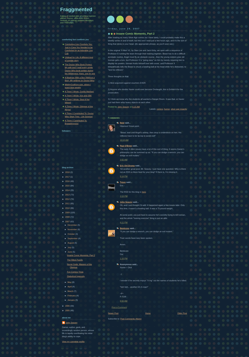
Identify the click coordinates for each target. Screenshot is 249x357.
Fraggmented (76, 9)
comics (160, 109)
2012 (67, 199)
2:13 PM (124, 196)
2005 (67, 310)
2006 (67, 306)
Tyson (123, 182)
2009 (67, 212)
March (71, 291)
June (70, 252)
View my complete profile (73, 341)
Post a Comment (119, 307)
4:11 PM (124, 222)
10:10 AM (124, 140)
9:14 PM (124, 176)
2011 (67, 203)
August (71, 243)
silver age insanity (179, 109)
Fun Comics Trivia (75, 272)
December (73, 225)
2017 (67, 177)
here (144, 192)
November (73, 229)
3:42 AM (124, 160)
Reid (122, 123)
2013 (67, 195)
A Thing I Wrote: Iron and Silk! (78, 95)
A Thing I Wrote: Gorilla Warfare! (79, 91)
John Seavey (126, 202)
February (72, 295)
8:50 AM (124, 301)
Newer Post (113, 313)
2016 (67, 181)
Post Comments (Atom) (130, 319)
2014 (67, 190)
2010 (67, 208)
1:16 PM (124, 258)
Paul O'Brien (126, 146)
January (71, 300)
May (70, 282)
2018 (67, 172)
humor (167, 109)
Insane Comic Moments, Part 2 (81, 255)
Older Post (182, 313)
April (70, 286)
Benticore (124, 228)
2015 (67, 186)
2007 (67, 221)
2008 (67, 217)
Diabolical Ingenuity (76, 276)
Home (148, 313)
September (73, 238)
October (71, 234)
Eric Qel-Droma (127, 166)
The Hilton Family (75, 260)
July (70, 247)
